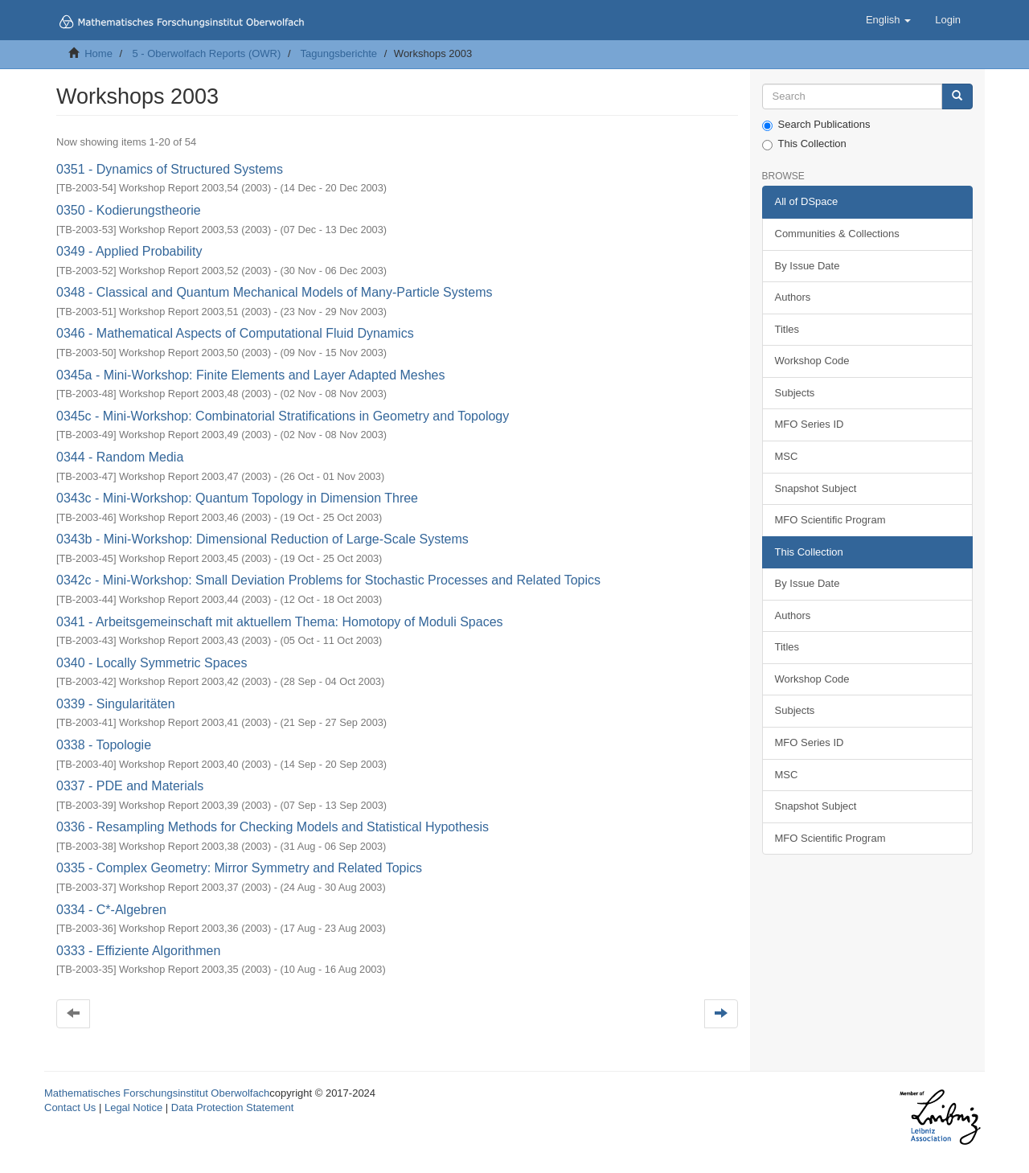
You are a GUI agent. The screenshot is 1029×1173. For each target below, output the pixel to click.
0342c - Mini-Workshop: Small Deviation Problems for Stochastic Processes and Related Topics (328, 580)
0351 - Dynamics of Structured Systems (169, 169)
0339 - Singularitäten (115, 704)
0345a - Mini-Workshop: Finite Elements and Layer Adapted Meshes (250, 375)
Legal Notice (133, 1107)
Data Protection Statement (232, 1107)
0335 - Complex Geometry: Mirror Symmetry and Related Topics (239, 868)
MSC (786, 456)
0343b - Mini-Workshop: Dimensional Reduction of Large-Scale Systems (262, 539)
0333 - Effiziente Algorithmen (138, 951)
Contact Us (70, 1107)
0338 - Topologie (103, 745)
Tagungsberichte (339, 53)
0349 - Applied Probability (129, 251)
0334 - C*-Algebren (111, 910)
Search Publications (816, 124)
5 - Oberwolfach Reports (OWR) (206, 53)
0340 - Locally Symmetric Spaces (151, 663)
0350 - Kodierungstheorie (128, 210)
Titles (787, 329)
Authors (793, 297)
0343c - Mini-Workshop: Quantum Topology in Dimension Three (237, 498)
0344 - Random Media (119, 457)
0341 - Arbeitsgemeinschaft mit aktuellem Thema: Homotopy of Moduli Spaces (279, 622)
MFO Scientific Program (830, 520)
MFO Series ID (809, 424)
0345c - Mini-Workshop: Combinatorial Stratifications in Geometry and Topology (282, 416)
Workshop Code (812, 361)
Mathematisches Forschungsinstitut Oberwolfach (156, 1093)
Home (98, 53)
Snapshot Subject (816, 488)
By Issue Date (807, 266)
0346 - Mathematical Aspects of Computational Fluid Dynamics (235, 333)
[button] (888, 20)
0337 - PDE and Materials (129, 786)
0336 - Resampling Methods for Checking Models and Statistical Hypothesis (272, 827)
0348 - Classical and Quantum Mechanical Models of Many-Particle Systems (274, 292)
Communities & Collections (837, 234)
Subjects (795, 393)
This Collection (804, 143)
